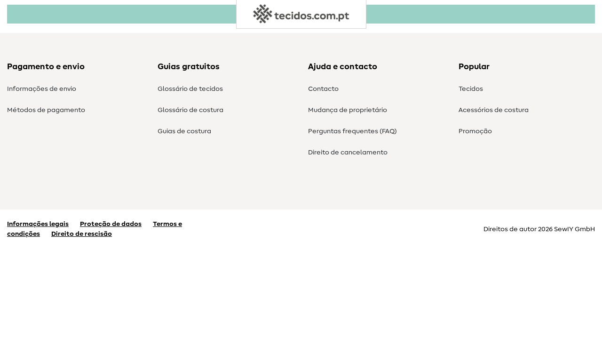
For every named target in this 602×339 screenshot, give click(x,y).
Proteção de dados (111, 224)
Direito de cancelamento (348, 152)
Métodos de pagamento (46, 110)
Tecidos (471, 89)
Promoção (475, 131)
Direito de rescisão (81, 234)
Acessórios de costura (494, 110)
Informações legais (38, 224)
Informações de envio (41, 89)
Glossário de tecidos (190, 89)
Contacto (323, 89)
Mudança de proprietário (347, 110)
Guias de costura (184, 131)
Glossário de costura (190, 110)
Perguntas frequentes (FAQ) (352, 131)
